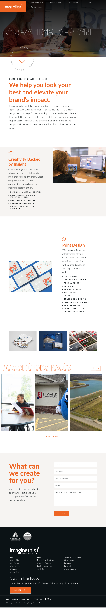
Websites (41, 569)
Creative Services (44, 563)
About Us (14, 560)
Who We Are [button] (37, 2)
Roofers (67, 563)
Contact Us (90, 2)
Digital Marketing (44, 566)
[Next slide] (98, 368)
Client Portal (36, 6)
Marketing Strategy (45, 560)
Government (69, 560)
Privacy (41, 603)
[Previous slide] (93, 368)
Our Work (73, 2)
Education (68, 566)
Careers (13, 569)
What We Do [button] (56, 2)
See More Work (51, 437)
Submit (61, 513)
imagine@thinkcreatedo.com (17, 599)
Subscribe (21, 590)
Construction (70, 569)
